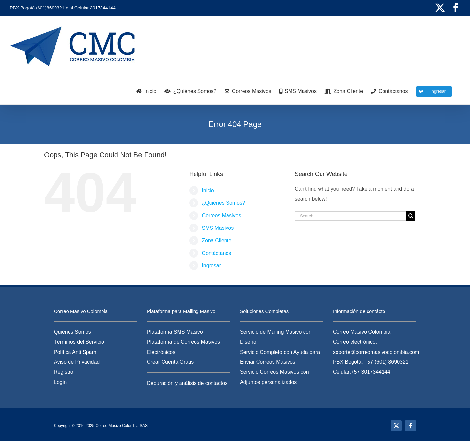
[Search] (410, 216)
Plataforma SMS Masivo (175, 332)
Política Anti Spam (75, 352)
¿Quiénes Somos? (223, 203)
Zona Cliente (216, 240)
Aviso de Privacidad (77, 362)
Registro (63, 372)
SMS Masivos (218, 228)
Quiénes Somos (72, 332)
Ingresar (211, 265)
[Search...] (350, 216)
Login (60, 382)
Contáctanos (216, 253)
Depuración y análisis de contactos (187, 383)
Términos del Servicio (79, 342)
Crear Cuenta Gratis (170, 362)
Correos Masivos (221, 215)
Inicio (208, 190)
